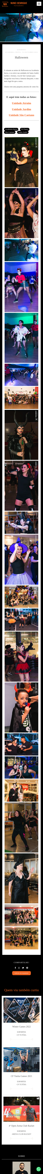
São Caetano (9, 132)
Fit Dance (24, 129)
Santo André (22, 132)
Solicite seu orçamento (21, 973)
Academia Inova (11, 129)
